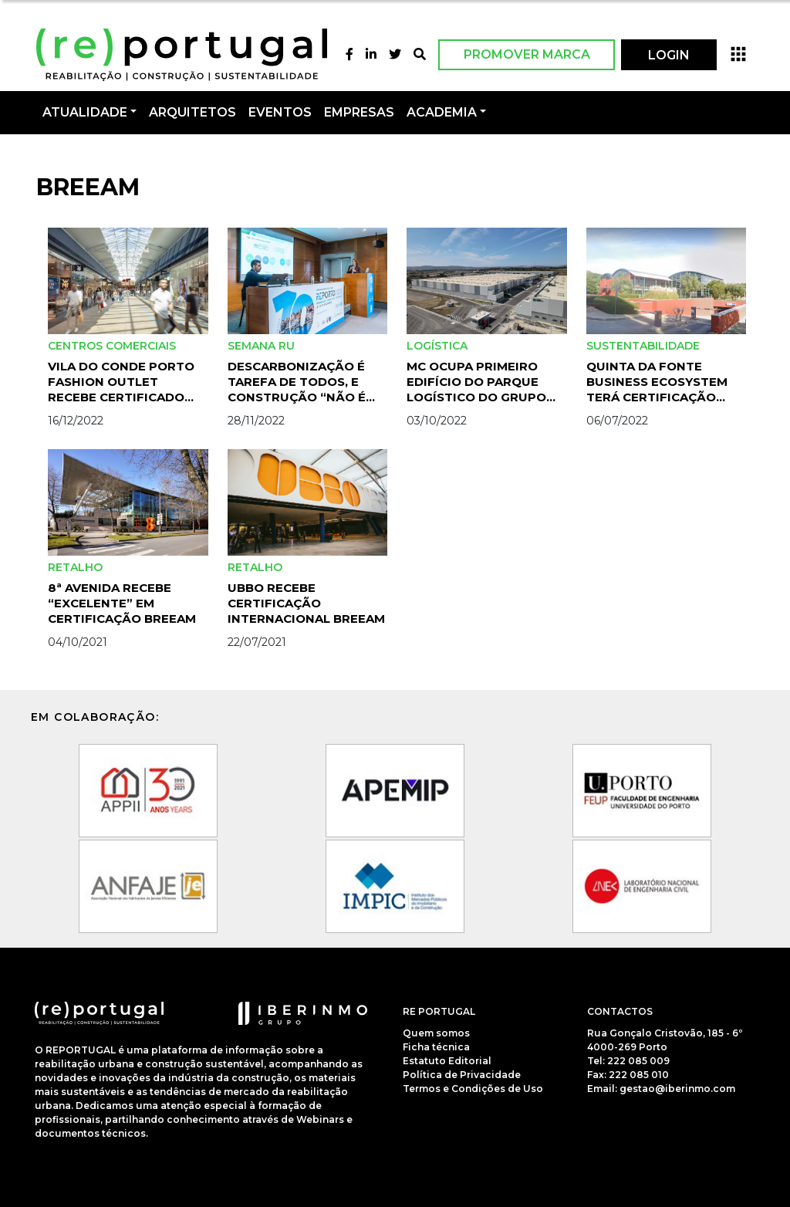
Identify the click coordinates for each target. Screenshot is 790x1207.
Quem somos (436, 1033)
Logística (437, 346)
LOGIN (669, 55)
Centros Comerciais (112, 346)
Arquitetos (192, 112)
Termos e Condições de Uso (473, 1088)
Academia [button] (442, 112)
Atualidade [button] (84, 112)
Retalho (75, 567)
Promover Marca (527, 54)
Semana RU (261, 346)
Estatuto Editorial (447, 1061)
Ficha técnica (436, 1047)
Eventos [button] (280, 112)
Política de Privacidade (462, 1074)
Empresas (359, 112)
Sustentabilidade (643, 346)
